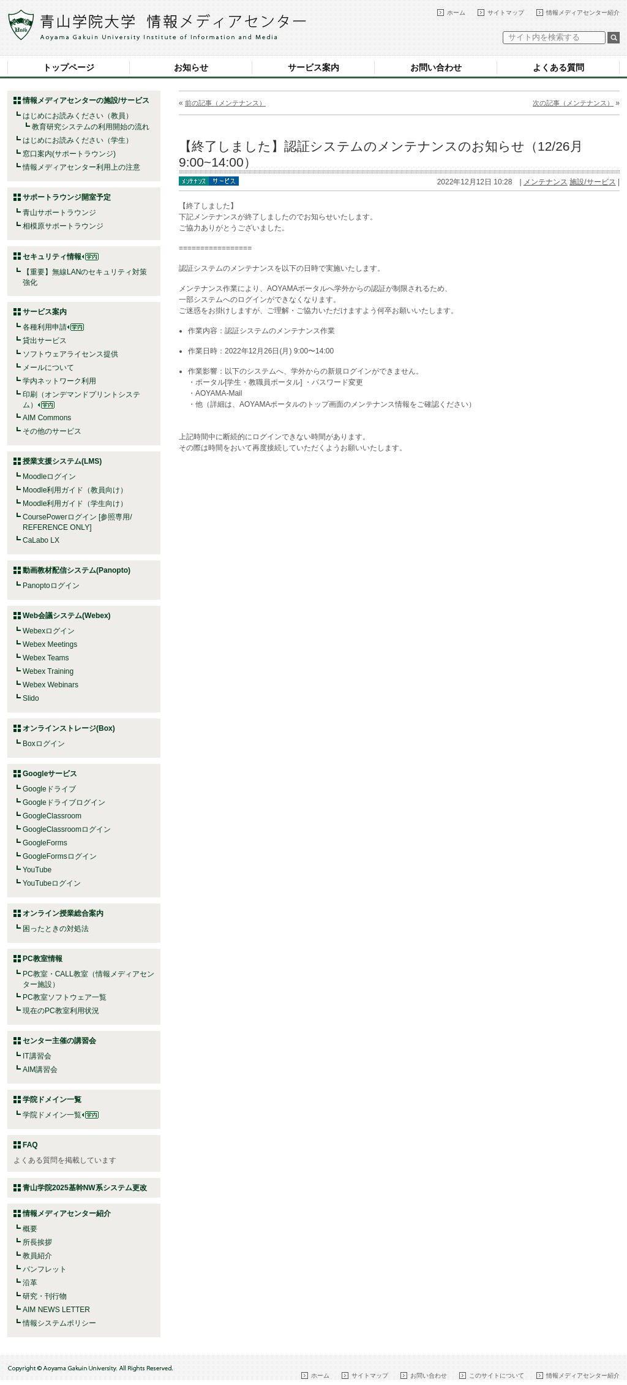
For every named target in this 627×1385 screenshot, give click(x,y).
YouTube (37, 870)
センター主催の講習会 (59, 1040)
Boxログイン (44, 743)
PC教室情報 (42, 958)
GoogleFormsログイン (60, 856)
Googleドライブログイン (64, 802)
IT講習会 (37, 1056)
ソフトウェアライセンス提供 (70, 354)
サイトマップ (505, 12)
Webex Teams (46, 658)
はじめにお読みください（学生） (78, 140)
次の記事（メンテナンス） (573, 103)
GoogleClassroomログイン (67, 829)
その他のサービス (52, 431)
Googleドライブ (49, 789)
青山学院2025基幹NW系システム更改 (85, 1187)
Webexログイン (49, 631)
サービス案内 (313, 67)
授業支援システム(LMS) (62, 461)
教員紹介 (37, 1255)
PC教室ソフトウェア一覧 (65, 997)
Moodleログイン (49, 476)
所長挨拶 (37, 1242)
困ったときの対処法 (56, 928)
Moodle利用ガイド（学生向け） (75, 503)
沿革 (30, 1282)
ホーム (456, 12)
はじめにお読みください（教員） (78, 115)
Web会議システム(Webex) (67, 615)
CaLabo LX (41, 540)
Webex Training (48, 671)
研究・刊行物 (45, 1296)
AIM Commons (47, 417)
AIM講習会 (40, 1069)
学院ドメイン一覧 (61, 1115)
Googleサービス (50, 773)
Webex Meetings (50, 644)
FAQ (30, 1145)
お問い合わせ (436, 67)
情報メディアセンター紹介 (583, 12)
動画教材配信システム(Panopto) (76, 570)
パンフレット (45, 1269)
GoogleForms (45, 843)
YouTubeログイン (52, 883)
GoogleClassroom (52, 816)
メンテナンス (546, 182)
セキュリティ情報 (61, 256)
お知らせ (191, 67)
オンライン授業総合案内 (63, 913)
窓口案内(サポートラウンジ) (69, 153)
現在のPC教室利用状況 (61, 1010)
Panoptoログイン (51, 585)
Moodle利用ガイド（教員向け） (75, 490)
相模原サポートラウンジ (63, 226)
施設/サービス (592, 182)
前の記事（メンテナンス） (225, 103)
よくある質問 (558, 67)
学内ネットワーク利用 (59, 381)
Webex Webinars (50, 685)
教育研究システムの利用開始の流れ (90, 127)
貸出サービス (45, 340)
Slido (31, 698)
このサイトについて (496, 1375)
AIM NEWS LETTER (56, 1309)
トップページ (68, 67)
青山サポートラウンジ (59, 212)
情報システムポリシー (59, 1323)
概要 (30, 1229)
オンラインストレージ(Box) (69, 728)
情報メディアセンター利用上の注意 (81, 167)
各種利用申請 (45, 327)
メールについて (48, 367)
